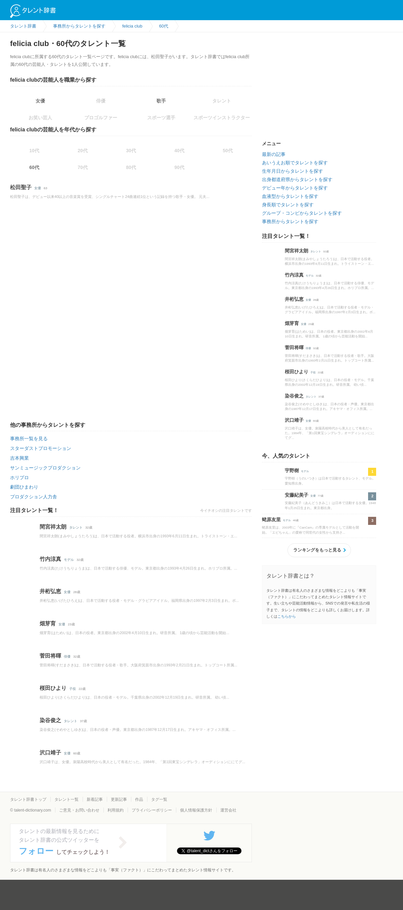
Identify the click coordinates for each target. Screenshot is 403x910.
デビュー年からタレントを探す (295, 188)
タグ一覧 (159, 799)
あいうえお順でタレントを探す (295, 162)
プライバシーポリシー (152, 810)
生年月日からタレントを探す (292, 171)
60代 (34, 167)
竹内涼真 (50, 559)
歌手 (161, 101)
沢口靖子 (50, 752)
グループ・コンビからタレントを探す (302, 213)
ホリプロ (19, 477)
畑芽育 (48, 623)
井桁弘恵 (50, 591)
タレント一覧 (66, 799)
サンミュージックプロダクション (45, 467)
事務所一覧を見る (29, 438)
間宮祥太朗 (53, 527)
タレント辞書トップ (28, 799)
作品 (139, 799)
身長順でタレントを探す (288, 204)
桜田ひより (53, 688)
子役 (72, 689)
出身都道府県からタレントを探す (297, 179)
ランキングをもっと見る (317, 549)
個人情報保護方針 (196, 810)
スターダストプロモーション (40, 448)
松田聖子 (21, 187)
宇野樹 (292, 470)
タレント (76, 527)
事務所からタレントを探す (290, 221)
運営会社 (228, 810)
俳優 (67, 656)
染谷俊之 (50, 720)
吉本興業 (19, 458)
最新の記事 (273, 154)
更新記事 (119, 799)
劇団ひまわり (24, 487)
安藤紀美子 (296, 495)
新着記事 (95, 799)
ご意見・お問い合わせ (79, 810)
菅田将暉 (50, 656)
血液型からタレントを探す (290, 196)
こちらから (286, 616)
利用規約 (115, 810)
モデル (69, 560)
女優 (40, 101)
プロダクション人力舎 (33, 496)
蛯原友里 (271, 519)
